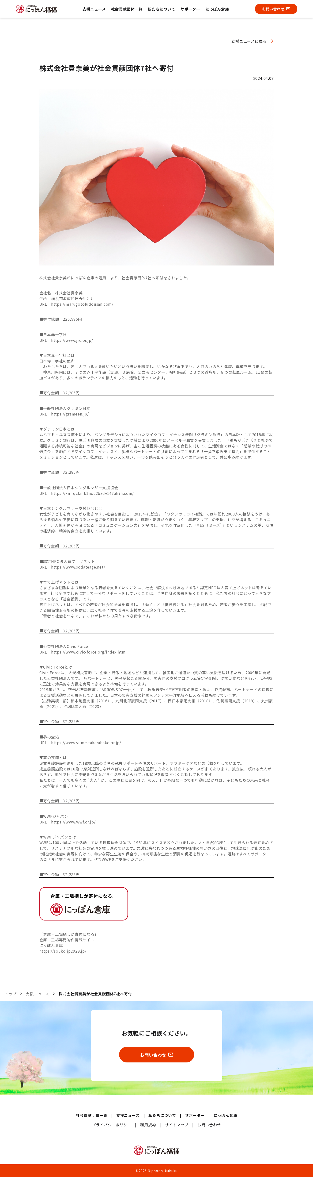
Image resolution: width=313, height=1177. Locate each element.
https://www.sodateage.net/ (78, 567)
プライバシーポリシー (111, 1125)
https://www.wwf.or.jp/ (73, 822)
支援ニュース (94, 9)
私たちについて (161, 9)
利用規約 (148, 1125)
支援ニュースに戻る (249, 41)
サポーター (190, 9)
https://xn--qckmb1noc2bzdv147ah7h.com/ (92, 493)
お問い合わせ (209, 1125)
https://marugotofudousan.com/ (82, 304)
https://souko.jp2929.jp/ (63, 951)
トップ (10, 993)
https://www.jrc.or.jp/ (72, 340)
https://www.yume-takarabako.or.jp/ (86, 742)
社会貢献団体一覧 (127, 9)
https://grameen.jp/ (70, 414)
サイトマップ (177, 1125)
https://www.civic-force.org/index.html (89, 652)
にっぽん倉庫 (217, 9)
